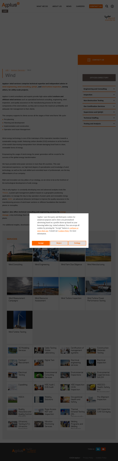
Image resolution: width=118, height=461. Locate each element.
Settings (77, 243)
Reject (59, 243)
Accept (40, 243)
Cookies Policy (63, 231)
